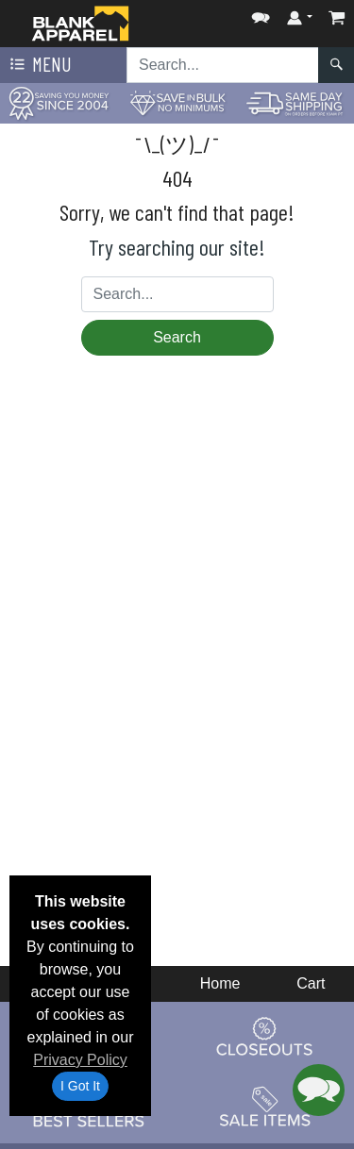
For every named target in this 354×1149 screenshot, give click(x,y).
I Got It (80, 1085)
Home (220, 983)
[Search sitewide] (222, 65)
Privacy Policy (80, 1060)
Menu (39, 65)
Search (177, 337)
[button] (260, 13)
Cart (310, 983)
